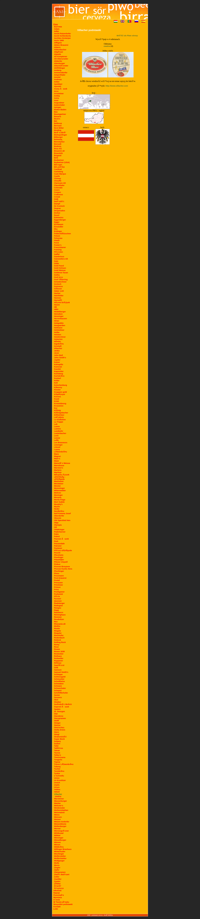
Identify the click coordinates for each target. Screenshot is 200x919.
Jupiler (57, 360)
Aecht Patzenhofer (62, 33)
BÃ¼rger (58, 165)
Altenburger (59, 63)
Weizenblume (60, 824)
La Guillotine (60, 419)
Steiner (57, 725)
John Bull (58, 355)
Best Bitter (59, 128)
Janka (57, 351)
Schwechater (60, 688)
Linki (55, 909)
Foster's (57, 245)
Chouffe (57, 181)
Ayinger (57, 107)
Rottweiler (58, 658)
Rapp (56, 610)
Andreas (58, 79)
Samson (57, 670)
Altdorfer (58, 61)
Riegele (57, 631)
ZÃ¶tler (57, 884)
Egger (57, 222)
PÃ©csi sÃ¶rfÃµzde (63, 550)
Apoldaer (58, 84)
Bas (56, 112)
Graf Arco (58, 277)
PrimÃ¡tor (58, 585)
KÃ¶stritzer (59, 415)
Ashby (57, 96)
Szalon (57, 743)
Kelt (56, 383)
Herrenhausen (60, 318)
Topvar (57, 762)
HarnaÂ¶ (58, 300)
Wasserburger (60, 801)
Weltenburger (60, 826)
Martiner (58, 472)
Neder (57, 509)
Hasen (57, 305)
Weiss (57, 815)
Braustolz (58, 153)
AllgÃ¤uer (58, 52)
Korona (57, 396)
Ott (55, 527)
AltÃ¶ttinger (59, 68)
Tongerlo (58, 760)
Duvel (56, 215)
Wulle (56, 863)
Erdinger (58, 231)
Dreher (57, 213)
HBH (56, 309)
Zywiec (57, 881)
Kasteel (57, 378)
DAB (56, 199)
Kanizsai (58, 367)
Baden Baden (60, 109)
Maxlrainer (59, 481)
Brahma (57, 146)
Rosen (57, 649)
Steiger (57, 723)
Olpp (56, 522)
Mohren (57, 493)
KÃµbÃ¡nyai (59, 394)
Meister (57, 486)
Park (56, 541)
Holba (56, 332)
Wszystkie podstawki (63, 904)
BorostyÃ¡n (59, 142)
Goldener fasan (61, 272)
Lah (56, 424)
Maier (56, 461)
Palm (56, 534)
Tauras (57, 753)
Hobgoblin (59, 323)
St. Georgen (59, 711)
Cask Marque (60, 174)
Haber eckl (59, 291)
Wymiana (57, 897)
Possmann (59, 576)
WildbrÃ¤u (59, 847)
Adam (56, 29)
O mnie (56, 900)
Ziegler (57, 867)
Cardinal (58, 169)
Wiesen (57, 842)
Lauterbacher (60, 433)
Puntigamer (59, 592)
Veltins (57, 789)
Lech (56, 435)
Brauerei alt (59, 151)
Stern (56, 732)
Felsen (57, 236)
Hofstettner (59, 330)
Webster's (58, 805)
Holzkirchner (60, 337)
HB (55, 307)
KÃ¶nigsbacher (61, 413)
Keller (56, 380)
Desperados (59, 210)
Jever (56, 353)
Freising (57, 250)
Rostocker (58, 654)
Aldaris (57, 47)
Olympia (58, 525)
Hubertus (58, 339)
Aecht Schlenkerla (62, 36)
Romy (56, 644)
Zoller (56, 877)
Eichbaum (58, 224)
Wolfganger (59, 861)
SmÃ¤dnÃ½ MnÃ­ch (63, 704)
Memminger (59, 488)
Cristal (57, 197)
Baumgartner (60, 114)
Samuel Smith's (61, 672)
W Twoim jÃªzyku (61, 902)
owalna (58, 796)
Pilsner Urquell (61, 562)
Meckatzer (58, 483)
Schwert (57, 690)
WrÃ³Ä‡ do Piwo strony (127, 35)
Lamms (57, 429)
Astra (56, 98)
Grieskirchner (60, 282)
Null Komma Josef (62, 513)
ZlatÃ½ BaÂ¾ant (61, 874)
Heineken (58, 314)
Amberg (57, 70)
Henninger (59, 316)
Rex (56, 621)
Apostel (57, 86)
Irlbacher (58, 348)
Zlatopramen (60, 872)
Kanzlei (57, 369)
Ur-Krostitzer (60, 780)
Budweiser (59, 160)
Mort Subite (59, 502)
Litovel (57, 447)
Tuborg (57, 766)
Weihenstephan (61, 810)
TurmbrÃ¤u (59, 771)
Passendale (59, 543)
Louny (57, 449)
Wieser (57, 844)
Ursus (57, 787)
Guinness (58, 286)
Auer (56, 100)
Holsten (57, 334)
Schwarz (58, 686)
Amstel (57, 77)
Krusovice (58, 406)
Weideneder (59, 808)
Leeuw (57, 438)
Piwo (55, 24)
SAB (56, 667)
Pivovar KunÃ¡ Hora (63, 569)
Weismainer (59, 812)
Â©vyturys (59, 888)
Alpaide (57, 54)
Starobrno (58, 716)
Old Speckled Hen (62, 520)
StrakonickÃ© (60, 737)
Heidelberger (60, 312)
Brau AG (58, 148)
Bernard (57, 126)
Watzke (57, 803)
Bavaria (57, 116)
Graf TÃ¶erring (61, 279)
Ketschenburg (60, 385)
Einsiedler (58, 227)
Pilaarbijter (59, 559)
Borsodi (57, 144)
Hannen (57, 298)
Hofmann (58, 328)
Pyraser (57, 599)
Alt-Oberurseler (61, 59)
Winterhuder (59, 851)
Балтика (58, 27)
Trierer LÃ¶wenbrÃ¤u (63, 764)
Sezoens (58, 697)
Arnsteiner (59, 93)
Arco (56, 91)
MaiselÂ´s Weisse (62, 463)
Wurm (56, 865)
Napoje (56, 893)
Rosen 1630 (59, 651)
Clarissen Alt (60, 183)
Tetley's (57, 755)
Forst (56, 243)
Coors (57, 190)
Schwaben (59, 683)
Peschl (57, 553)
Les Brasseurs (60, 442)
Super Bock (59, 739)
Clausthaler (59, 185)
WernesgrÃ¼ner (61, 831)
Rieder (57, 628)
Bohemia (58, 139)
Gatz (56, 261)
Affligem (58, 43)
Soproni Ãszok (61, 707)
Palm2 (57, 536)
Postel (57, 580)
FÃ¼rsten (58, 252)
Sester (57, 695)
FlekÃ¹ (57, 240)
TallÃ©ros (58, 748)
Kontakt (57, 906)
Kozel (56, 399)
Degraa (57, 208)
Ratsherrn (58, 612)
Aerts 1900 (59, 40)
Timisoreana (59, 757)
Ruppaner (58, 661)
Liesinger (58, 445)
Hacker (57, 293)
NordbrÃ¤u (59, 511)
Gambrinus (59, 256)
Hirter (56, 321)
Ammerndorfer (60, 72)
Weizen (57, 819)
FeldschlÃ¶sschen (62, 233)
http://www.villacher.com (117, 86)
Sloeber (57, 702)
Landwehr (58, 431)
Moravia (57, 497)
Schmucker (59, 679)
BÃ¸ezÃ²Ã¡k (59, 167)
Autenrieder (59, 105)
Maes (56, 454)
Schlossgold (59, 677)
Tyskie (57, 773)
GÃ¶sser (58, 289)
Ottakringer (59, 529)
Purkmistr (58, 594)
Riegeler (58, 633)
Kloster (57, 390)
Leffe (56, 440)
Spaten (57, 709)
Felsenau (58, 238)
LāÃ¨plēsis (59, 417)
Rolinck (57, 640)
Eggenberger (60, 220)
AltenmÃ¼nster (61, 66)
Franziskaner (60, 247)
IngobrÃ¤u (59, 344)
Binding (57, 130)
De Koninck (59, 206)
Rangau (57, 608)
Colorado (58, 188)
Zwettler (57, 879)
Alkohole (57, 890)
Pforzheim (58, 555)
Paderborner (59, 532)
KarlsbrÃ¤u (59, 376)
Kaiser (57, 362)
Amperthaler (59, 75)
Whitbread (58, 833)
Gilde (56, 263)
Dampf (57, 204)
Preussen (58, 582)
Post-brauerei (60, 578)
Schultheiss (59, 681)
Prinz (56, 589)
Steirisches (59, 727)
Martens (57, 470)
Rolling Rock (60, 642)
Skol (56, 700)
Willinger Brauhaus (63, 849)
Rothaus (58, 656)
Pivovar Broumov (62, 566)
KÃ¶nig (57, 410)
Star (56, 714)
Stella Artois (59, 730)
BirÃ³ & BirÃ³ (60, 132)
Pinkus (57, 564)
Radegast (58, 605)
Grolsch (57, 284)
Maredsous (59, 465)
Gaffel (57, 254)
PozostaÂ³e (58, 895)
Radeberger (59, 603)
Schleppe (58, 674)
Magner (57, 456)
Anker (57, 82)
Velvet (57, 792)
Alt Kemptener (60, 56)
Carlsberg (58, 171)
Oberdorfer (59, 516)
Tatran (57, 750)
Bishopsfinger (60, 135)
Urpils (57, 785)
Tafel (56, 746)
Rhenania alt (59, 624)
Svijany (57, 741)
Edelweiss (58, 217)
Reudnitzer (59, 619)
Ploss (56, 573)
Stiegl (56, 734)
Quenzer (58, 601)
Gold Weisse (60, 270)
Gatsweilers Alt (61, 259)
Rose (56, 647)
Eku (56, 229)
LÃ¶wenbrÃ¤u (60, 452)
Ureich (57, 782)
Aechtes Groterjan (62, 38)
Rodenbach (59, 638)
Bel (55, 121)
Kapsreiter (59, 371)
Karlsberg (58, 373)
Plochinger (59, 571)
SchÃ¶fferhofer (61, 693)
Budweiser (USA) (62, 162)
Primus (57, 587)
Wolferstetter (60, 856)
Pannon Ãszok (61, 539)
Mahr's (57, 458)
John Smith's (60, 357)
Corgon (57, 192)
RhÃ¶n (57, 626)
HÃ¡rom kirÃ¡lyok (62, 302)
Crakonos (58, 194)
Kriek (56, 401)
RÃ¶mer (57, 663)
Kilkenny (58, 387)
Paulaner (58, 548)
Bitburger (58, 137)
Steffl (56, 720)
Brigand (57, 155)
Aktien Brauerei (61, 45)
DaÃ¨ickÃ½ (59, 201)
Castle (57, 176)
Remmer (58, 617)
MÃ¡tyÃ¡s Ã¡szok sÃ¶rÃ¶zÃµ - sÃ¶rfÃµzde (61, 477)
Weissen (58, 817)
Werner (57, 828)
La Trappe (58, 422)
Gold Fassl (59, 266)
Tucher (57, 769)
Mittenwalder (60, 490)
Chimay (57, 178)
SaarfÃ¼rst (59, 665)
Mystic (57, 506)
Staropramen (60, 718)
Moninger (58, 495)
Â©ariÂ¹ (57, 886)
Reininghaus (60, 615)
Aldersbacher (60, 49)
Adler (56, 31)
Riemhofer (59, 635)
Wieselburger (60, 840)
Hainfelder (58, 295)
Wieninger (58, 838)
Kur (55, 408)
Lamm (57, 426)
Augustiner (59, 103)
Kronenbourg (60, 403)
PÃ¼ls (57, 596)
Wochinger (59, 854)
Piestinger (58, 557)
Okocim (57, 518)
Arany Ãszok (60, 89)
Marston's (58, 468)
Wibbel (57, 835)
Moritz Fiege (59, 500)
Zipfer (56, 870)
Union (57, 778)
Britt (56, 158)
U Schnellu (59, 776)
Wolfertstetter (60, 858)
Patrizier (58, 546)
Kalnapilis (58, 364)
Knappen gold (60, 392)
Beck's (57, 119)
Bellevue (58, 123)
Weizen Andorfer (61, 822)
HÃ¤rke (57, 341)
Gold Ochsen (60, 268)
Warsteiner (59, 799)
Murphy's (58, 504)
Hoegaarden (59, 325)
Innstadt (57, 346)
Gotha (57, 275)
